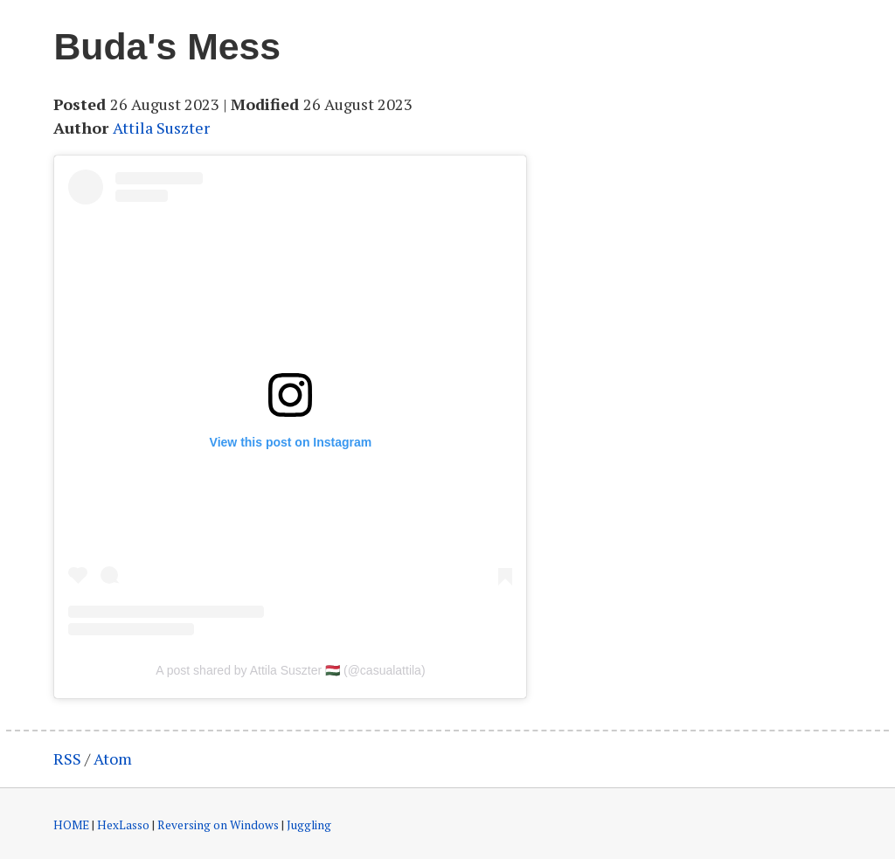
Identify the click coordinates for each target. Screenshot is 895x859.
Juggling (309, 825)
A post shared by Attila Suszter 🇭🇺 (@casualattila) (290, 670)
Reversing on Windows (218, 825)
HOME (71, 825)
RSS (67, 758)
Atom (113, 758)
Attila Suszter (161, 127)
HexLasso (123, 825)
